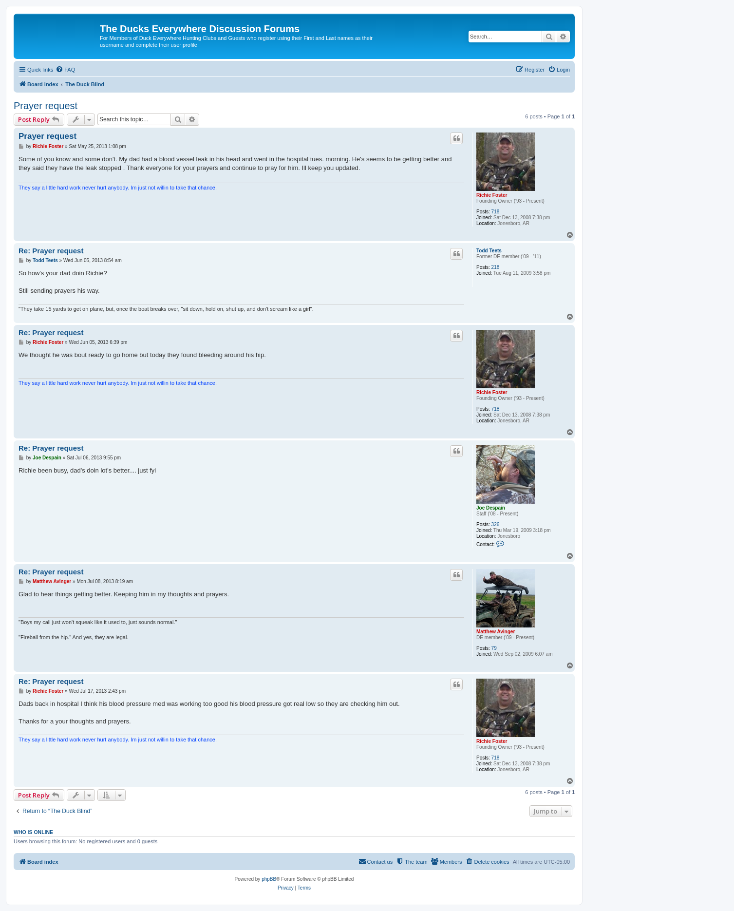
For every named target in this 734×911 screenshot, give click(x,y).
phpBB (269, 879)
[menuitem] (65, 70)
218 (495, 267)
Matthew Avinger (495, 631)
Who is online (33, 832)
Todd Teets (489, 250)
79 (494, 648)
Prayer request (45, 105)
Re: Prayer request (51, 251)
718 (495, 211)
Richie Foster (491, 195)
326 (495, 524)
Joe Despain (490, 508)
